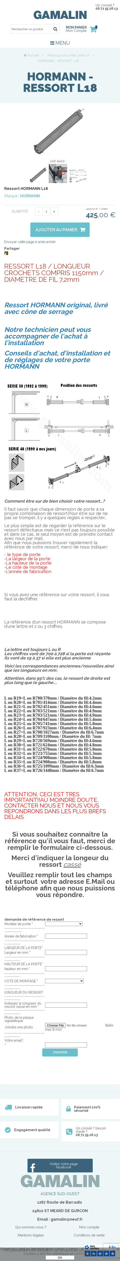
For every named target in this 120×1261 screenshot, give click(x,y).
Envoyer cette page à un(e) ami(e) (29, 242)
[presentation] (41, 1065)
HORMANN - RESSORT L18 (60, 82)
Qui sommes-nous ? (30, 1227)
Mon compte (89, 1227)
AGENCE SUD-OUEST (60, 1194)
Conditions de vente (89, 1235)
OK (60, 1257)
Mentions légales (31, 1235)
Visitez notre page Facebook (64, 1165)
